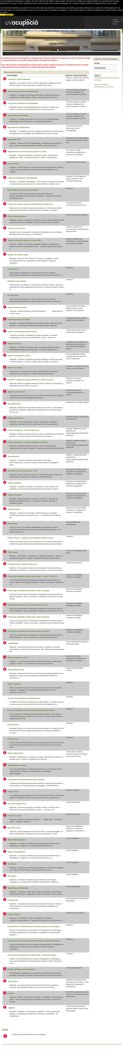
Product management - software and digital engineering (28, 442)
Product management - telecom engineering (23, 430)
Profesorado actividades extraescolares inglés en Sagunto (28, 590)
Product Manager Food (16, 670)
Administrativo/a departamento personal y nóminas (26, 779)
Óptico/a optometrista (15, 418)
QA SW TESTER (13, 456)
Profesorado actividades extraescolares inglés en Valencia (28, 617)
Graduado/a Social (14, 404)
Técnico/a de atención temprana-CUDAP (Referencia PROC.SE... (30, 204)
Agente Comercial (14, 684)
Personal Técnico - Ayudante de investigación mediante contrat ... (31, 538)
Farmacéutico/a (13, 269)
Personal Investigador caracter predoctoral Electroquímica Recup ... (32, 710)
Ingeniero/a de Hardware (16, 392)
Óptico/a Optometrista (16, 753)
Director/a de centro (15, 816)
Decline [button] (2, 15)
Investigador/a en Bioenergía (18, 115)
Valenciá (115, 19)
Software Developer (15, 495)
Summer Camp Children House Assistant (22, 331)
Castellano (116, 21)
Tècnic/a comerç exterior (16, 228)
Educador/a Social (14, 344)
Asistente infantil (14, 914)
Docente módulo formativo (17, 307)
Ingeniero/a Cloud (14, 509)
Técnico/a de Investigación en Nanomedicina (24, 698)
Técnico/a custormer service (18, 658)
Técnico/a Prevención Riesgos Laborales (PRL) (24, 240)
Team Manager (13, 643)
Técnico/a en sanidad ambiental (19, 79)
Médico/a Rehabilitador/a (17, 840)
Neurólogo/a (12, 864)
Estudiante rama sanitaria (17, 281)
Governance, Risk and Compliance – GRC (22, 471)
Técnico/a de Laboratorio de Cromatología (23, 103)
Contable (11, 993)
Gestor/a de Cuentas (15, 368)
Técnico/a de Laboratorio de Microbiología (23, 91)
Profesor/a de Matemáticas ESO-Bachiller (22, 178)
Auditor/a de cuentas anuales (18, 255)
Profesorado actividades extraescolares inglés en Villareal (28, 631)
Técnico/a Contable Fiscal (17, 804)
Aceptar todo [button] (9, 15)
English (115, 24)
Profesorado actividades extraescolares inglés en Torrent (28, 605)
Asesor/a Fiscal (13, 792)
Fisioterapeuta (13, 523)
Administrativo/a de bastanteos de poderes (23, 190)
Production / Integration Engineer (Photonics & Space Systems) (30, 380)
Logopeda (11, 1008)
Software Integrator (14, 483)
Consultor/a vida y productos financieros (22, 564)
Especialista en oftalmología (18, 888)
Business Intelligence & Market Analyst (22, 969)
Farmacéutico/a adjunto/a (17, 216)
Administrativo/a (14, 164)
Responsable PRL (14, 139)
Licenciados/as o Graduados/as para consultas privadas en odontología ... (34, 926)
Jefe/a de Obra (13, 981)
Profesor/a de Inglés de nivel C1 (19, 356)
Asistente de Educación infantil (19, 319)
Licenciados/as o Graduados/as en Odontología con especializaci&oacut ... (34, 941)
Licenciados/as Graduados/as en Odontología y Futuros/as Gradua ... (32, 955)
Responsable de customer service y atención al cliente (27, 151)
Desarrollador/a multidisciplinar (19, 127)
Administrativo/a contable (17, 765)
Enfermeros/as (13, 739)
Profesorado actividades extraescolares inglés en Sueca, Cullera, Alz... (33, 576)
